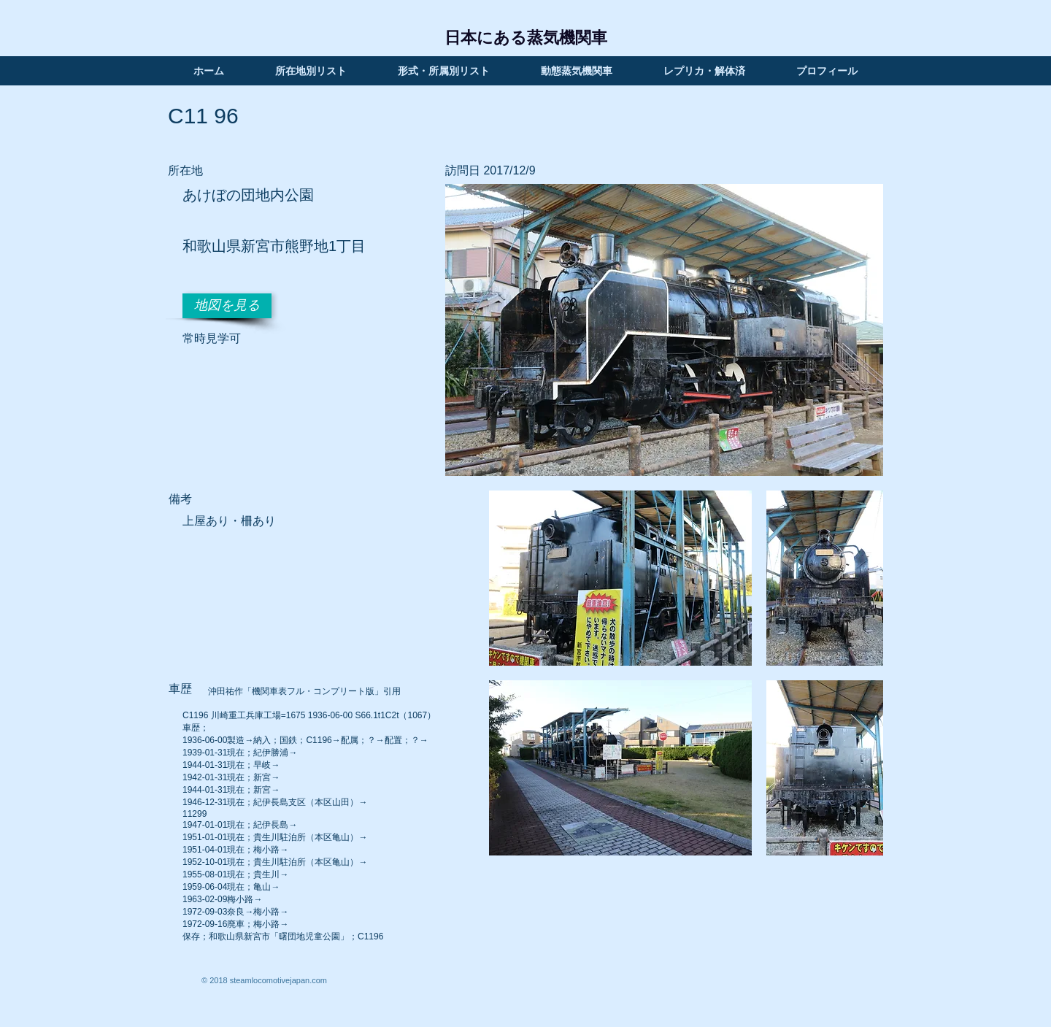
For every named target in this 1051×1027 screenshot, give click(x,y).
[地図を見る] (227, 305)
